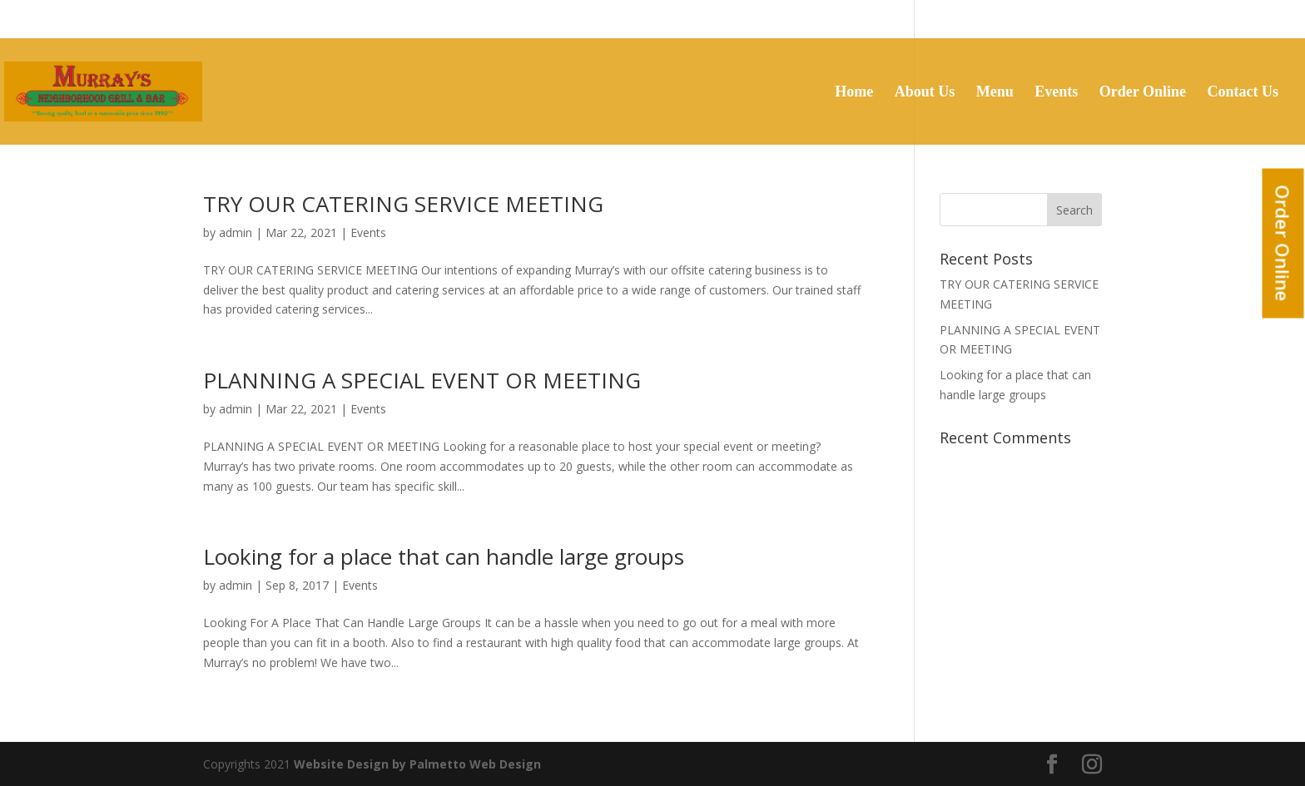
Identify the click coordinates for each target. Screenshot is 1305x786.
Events (1056, 93)
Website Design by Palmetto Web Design (417, 764)
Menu (995, 93)
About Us (925, 93)
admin (235, 232)
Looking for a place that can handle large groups (443, 556)
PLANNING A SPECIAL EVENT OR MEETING (422, 380)
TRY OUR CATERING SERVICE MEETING (403, 204)
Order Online (1283, 243)
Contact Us (1243, 93)
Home (854, 93)
